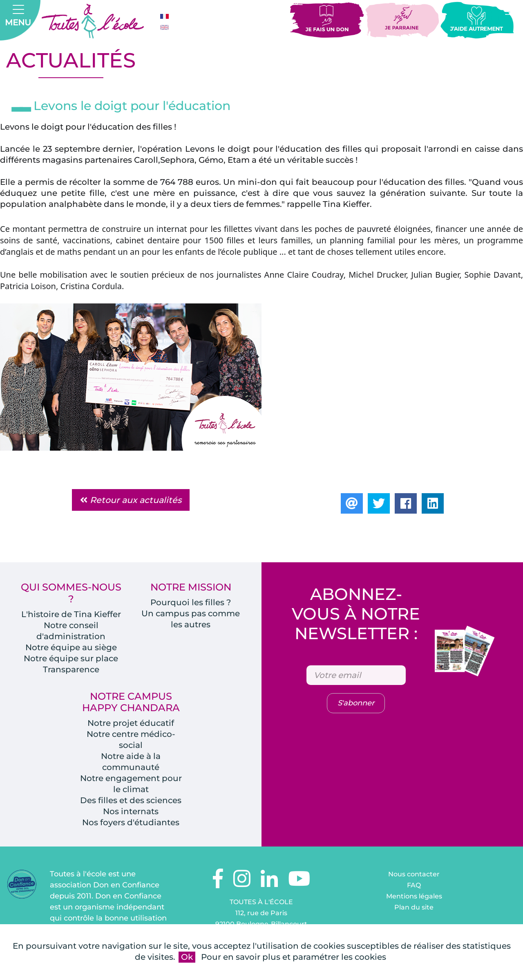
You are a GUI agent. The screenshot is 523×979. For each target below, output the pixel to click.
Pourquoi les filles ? (190, 602)
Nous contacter (414, 874)
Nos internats (131, 811)
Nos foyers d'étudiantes (130, 822)
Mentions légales (414, 896)
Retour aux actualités (130, 500)
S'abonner (355, 702)
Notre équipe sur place (71, 658)
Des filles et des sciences (130, 800)
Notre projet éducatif (130, 723)
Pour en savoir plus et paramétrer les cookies (293, 957)
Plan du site (414, 907)
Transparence (71, 669)
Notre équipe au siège (71, 647)
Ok (187, 957)
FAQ (414, 885)
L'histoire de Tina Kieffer (71, 614)
